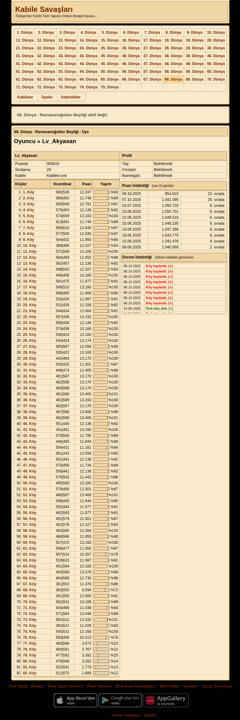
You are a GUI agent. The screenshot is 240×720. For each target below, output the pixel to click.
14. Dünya (89, 40)
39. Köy (29, 418)
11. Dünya (25, 40)
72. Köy (29, 614)
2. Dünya (46, 32)
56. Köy (29, 519)
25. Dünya (110, 48)
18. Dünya (173, 40)
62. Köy (29, 554)
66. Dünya (131, 79)
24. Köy (29, 329)
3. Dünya (67, 32)
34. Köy (29, 388)
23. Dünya (67, 48)
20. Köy (29, 305)
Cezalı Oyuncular (217, 686)
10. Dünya (216, 32)
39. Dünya (195, 56)
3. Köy (28, 204)
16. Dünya (131, 40)
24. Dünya (89, 48)
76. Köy (29, 637)
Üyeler (47, 97)
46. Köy (29, 459)
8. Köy (28, 234)
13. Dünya (67, 40)
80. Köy (29, 661)
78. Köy (29, 649)
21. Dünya (25, 48)
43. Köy (29, 441)
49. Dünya (195, 64)
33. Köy (29, 382)
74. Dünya (89, 87)
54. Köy (29, 507)
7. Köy (28, 228)
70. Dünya (216, 79)
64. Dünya (89, 79)
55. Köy (29, 513)
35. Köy (29, 394)
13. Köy (29, 263)
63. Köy (29, 560)
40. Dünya (216, 56)
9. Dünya (194, 32)
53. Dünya (67, 71)
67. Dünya (152, 79)
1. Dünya (24, 32)
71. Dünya (25, 87)
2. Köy (28, 198)
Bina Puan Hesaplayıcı (136, 686)
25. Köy (29, 334)
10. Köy (29, 245)
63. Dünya (67, 79)
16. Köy (29, 281)
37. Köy (29, 406)
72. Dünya (46, 87)
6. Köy (28, 222)
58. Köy (29, 530)
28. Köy (29, 352)
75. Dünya (110, 87)
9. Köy (28, 240)
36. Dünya (131, 56)
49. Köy (29, 477)
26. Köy (29, 340)
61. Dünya (25, 79)
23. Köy (29, 323)
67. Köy (29, 584)
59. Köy (29, 536)
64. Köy (29, 566)
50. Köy (29, 483)
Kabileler (25, 97)
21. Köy (29, 311)
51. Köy (29, 489)
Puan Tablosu (99, 686)
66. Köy (29, 578)
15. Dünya (110, 40)
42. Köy (29, 435)
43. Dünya (67, 64)
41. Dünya (25, 64)
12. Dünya (46, 40)
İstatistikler (71, 97)
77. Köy (29, 643)
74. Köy (29, 625)
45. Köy (29, 453)
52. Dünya (46, 71)
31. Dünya (25, 56)
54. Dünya (89, 71)
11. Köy (29, 251)
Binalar (37, 686)
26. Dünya (131, 48)
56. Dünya (131, 71)
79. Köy (29, 655)
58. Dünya (173, 71)
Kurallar (190, 686)
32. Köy (29, 376)
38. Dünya (173, 56)
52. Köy (29, 495)
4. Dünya (88, 32)
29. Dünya (195, 48)
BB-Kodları (169, 686)
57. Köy (29, 524)
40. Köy (29, 424)
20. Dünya (216, 40)
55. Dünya (110, 71)
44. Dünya (89, 64)
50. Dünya (216, 64)
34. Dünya (89, 56)
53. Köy (29, 501)
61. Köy (29, 548)
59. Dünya (195, 71)
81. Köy (29, 667)
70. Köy (29, 602)
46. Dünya (131, 64)
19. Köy (29, 299)
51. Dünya (25, 71)
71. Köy (29, 608)
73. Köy (29, 620)
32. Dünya (46, 56)
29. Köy (29, 358)
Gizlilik (149, 715)
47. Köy (29, 465)
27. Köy (29, 346)
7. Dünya (152, 32)
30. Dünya (216, 48)
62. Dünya (46, 79)
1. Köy (28, 192)
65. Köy (29, 572)
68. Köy (29, 590)
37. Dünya (152, 56)
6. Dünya (131, 32)
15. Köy (29, 275)
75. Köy (29, 631)
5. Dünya (110, 32)
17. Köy (29, 287)
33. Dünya (67, 56)
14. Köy (29, 269)
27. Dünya (152, 48)
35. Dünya (110, 56)
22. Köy (29, 317)
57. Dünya (152, 71)
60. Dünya (216, 71)
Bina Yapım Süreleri (65, 686)
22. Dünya (46, 48)
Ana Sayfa (18, 686)
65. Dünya (110, 79)
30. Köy (29, 364)
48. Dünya (173, 64)
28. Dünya (173, 48)
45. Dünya (110, 64)
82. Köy (29, 673)
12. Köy (29, 257)
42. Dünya (46, 64)
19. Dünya (195, 40)
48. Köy (29, 471)
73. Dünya (67, 87)
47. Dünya (152, 64)
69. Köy (29, 596)
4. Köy (28, 210)
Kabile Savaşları (43, 9)
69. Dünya (195, 79)
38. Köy (29, 412)
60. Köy (29, 542)
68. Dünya (173, 79)
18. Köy (29, 293)
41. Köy (29, 430)
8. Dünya (173, 32)
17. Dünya (152, 40)
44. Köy (29, 447)
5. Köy (28, 216)
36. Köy (29, 400)
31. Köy (29, 370)
